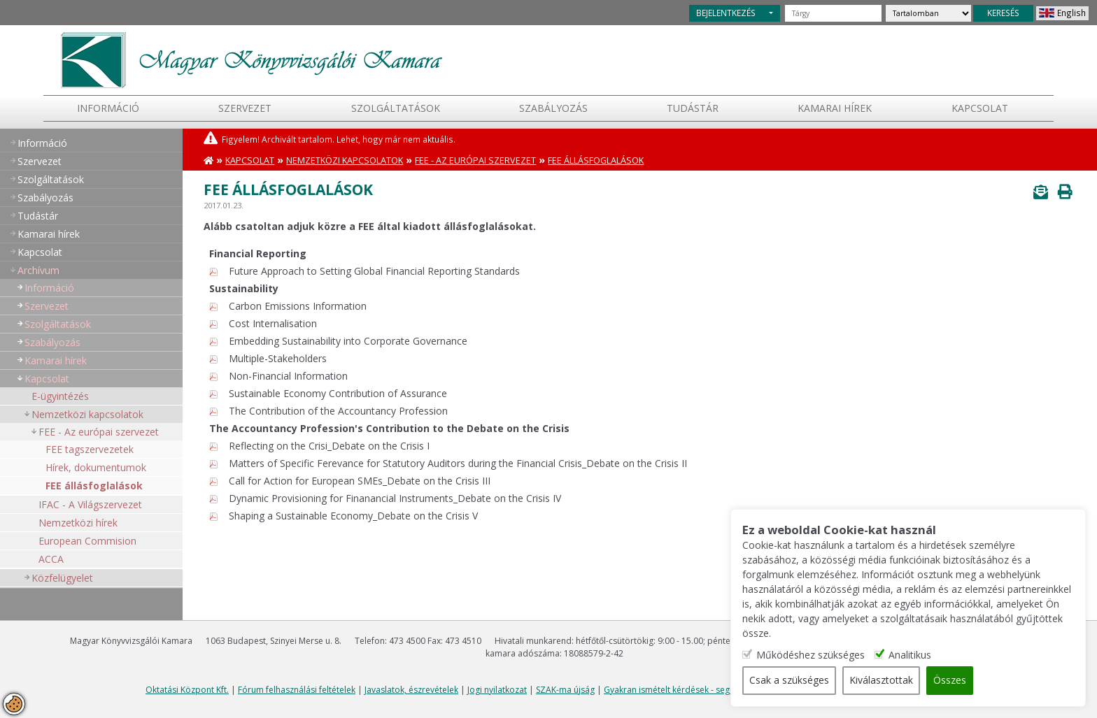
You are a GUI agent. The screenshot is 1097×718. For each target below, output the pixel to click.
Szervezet (244, 108)
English (1071, 12)
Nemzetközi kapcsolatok (87, 414)
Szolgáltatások (395, 108)
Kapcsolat (979, 108)
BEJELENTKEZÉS (726, 12)
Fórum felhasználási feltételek (296, 690)
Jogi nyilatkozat (497, 690)
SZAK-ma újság (565, 690)
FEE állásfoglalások (94, 485)
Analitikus (915, 655)
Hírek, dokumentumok (95, 467)
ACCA (51, 559)
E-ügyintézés (60, 396)
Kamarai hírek (835, 108)
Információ (108, 108)
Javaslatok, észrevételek (411, 690)
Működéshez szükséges (816, 655)
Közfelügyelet (62, 577)
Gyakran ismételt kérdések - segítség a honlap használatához (724, 690)
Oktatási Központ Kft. (187, 690)
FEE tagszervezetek (89, 449)
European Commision (87, 540)
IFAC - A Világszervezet (90, 504)
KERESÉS (1003, 12)
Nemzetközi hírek (78, 522)
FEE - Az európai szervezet (98, 431)
